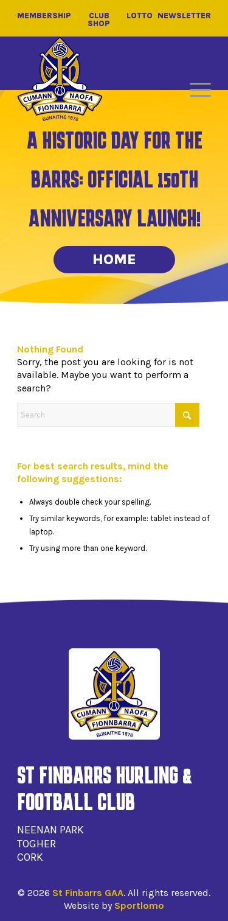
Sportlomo (139, 905)
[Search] (108, 415)
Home (114, 259)
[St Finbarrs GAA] (60, 79)
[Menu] (194, 90)
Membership (44, 16)
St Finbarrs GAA (87, 892)
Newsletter (184, 16)
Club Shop (99, 19)
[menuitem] (194, 90)
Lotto (139, 16)
